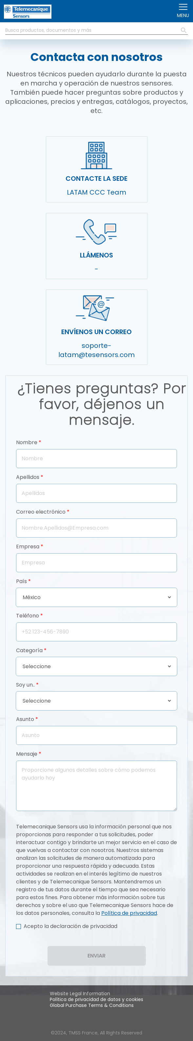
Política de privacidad (129, 913)
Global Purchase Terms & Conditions (92, 1005)
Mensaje (26, 754)
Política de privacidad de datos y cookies (96, 999)
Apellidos (27, 477)
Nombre (26, 442)
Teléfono (27, 615)
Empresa (27, 546)
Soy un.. (25, 685)
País (21, 581)
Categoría (29, 650)
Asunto (25, 719)
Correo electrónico (41, 512)
